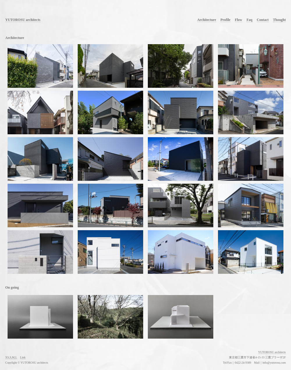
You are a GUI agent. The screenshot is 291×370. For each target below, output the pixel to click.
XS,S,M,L (11, 357)
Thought (279, 20)
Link (23, 357)
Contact (263, 20)
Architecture (206, 20)
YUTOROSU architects (22, 20)
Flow (238, 20)
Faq (249, 20)
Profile (225, 20)
